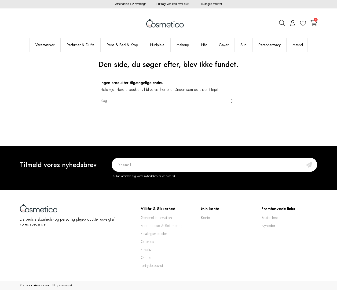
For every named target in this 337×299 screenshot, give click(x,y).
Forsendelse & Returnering (162, 225)
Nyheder (268, 225)
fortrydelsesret (152, 265)
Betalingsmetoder (154, 233)
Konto (205, 217)
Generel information (156, 217)
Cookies (147, 241)
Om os (146, 257)
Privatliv (146, 249)
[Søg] (168, 100)
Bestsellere (269, 217)
